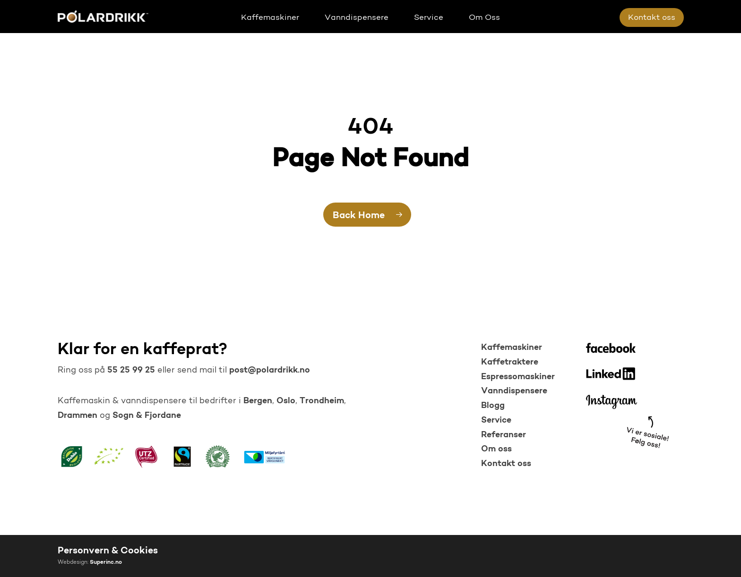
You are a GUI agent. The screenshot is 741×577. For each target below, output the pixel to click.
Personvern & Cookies (108, 551)
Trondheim (322, 401)
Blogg (493, 405)
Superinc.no (106, 562)
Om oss (496, 449)
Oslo (285, 401)
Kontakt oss (506, 463)
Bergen (257, 401)
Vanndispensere (514, 391)
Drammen (77, 415)
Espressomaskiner (518, 377)
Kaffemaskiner (511, 347)
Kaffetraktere (509, 362)
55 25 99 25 (130, 370)
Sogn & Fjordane (146, 415)
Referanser (503, 435)
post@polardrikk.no (269, 370)
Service (496, 420)
